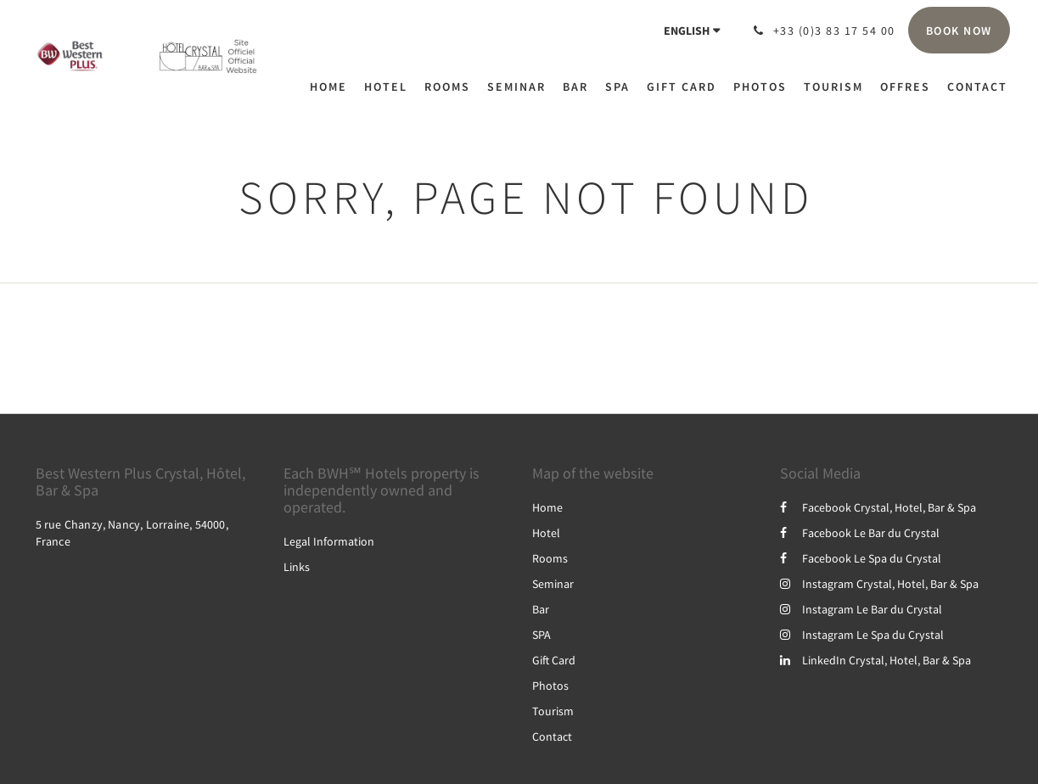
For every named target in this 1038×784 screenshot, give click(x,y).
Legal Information (328, 541)
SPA (541, 634)
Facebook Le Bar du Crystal (860, 532)
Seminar (553, 583)
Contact (552, 736)
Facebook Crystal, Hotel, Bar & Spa (878, 507)
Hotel (546, 532)
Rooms (550, 558)
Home (547, 507)
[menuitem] (333, 86)
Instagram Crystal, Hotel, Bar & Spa (879, 583)
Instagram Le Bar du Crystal (861, 609)
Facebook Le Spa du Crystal (860, 558)
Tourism (553, 711)
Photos (550, 685)
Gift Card (553, 660)
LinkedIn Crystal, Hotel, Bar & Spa (875, 660)
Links (296, 566)
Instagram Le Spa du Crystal (862, 634)
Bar (540, 609)
